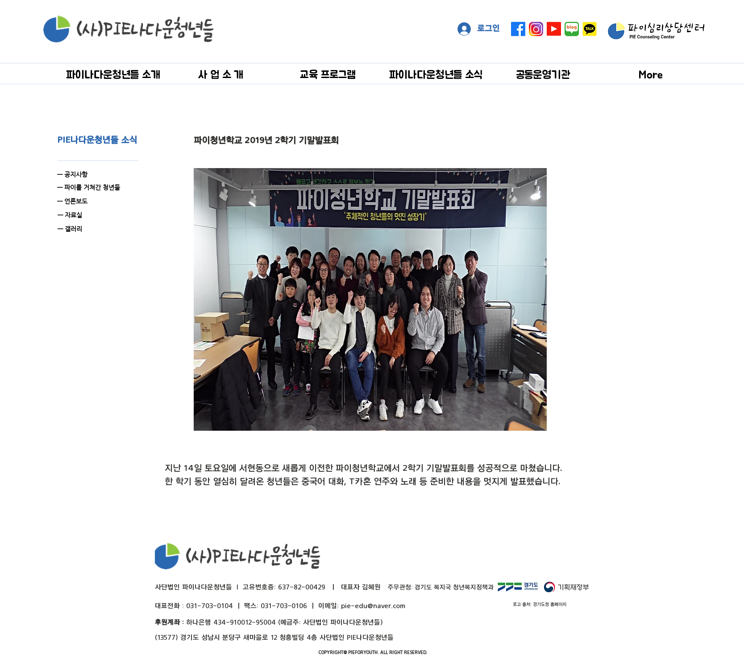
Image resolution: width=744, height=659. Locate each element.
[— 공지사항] (95, 174)
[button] (113, 74)
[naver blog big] (572, 29)
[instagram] (536, 29)
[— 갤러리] (105, 229)
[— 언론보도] (104, 201)
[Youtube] (554, 29)
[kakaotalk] (589, 29)
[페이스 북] (518, 29)
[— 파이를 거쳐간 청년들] (95, 187)
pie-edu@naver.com (373, 605)
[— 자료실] (105, 215)
